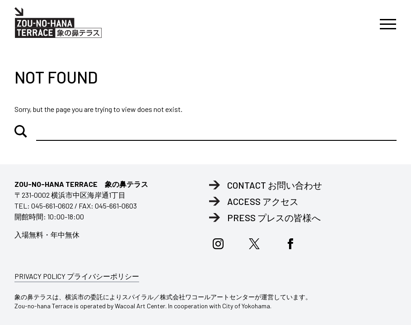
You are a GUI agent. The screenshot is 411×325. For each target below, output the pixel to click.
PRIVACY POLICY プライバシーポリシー (76, 276)
